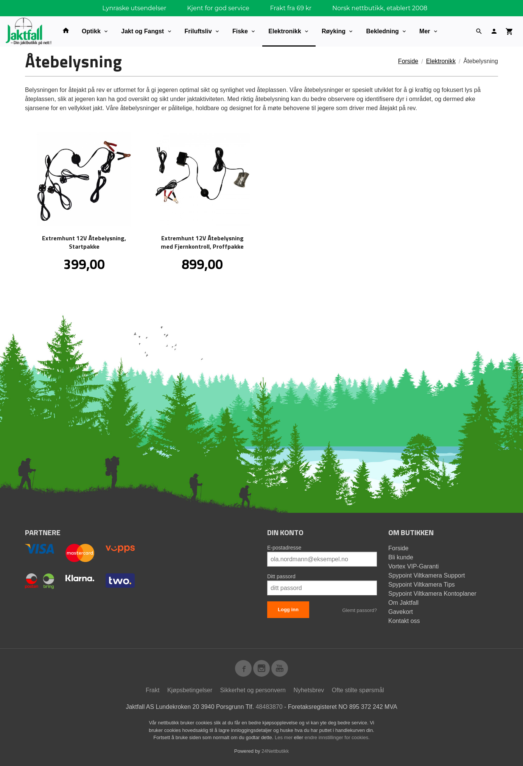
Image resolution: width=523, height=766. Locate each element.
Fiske (240, 31)
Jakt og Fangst (142, 31)
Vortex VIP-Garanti (413, 566)
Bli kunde (400, 557)
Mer (424, 31)
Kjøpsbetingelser (189, 690)
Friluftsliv (198, 31)
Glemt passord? (359, 610)
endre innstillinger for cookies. (337, 737)
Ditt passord (281, 576)
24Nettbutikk (275, 751)
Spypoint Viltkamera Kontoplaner (432, 593)
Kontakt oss (404, 621)
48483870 (268, 707)
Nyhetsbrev (308, 690)
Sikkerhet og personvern (253, 690)
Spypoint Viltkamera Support (426, 575)
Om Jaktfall (403, 602)
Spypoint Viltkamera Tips (421, 584)
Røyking (334, 31)
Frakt (152, 690)
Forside (408, 61)
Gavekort (400, 612)
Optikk (91, 31)
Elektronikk (284, 31)
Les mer (284, 737)
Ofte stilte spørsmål (358, 690)
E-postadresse (284, 548)
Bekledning (382, 31)
